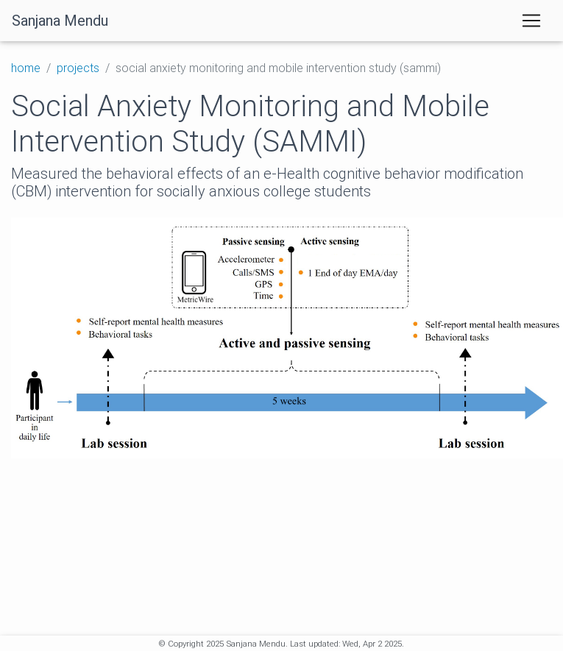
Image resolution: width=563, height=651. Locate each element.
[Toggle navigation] (531, 21)
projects (78, 67)
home (25, 67)
